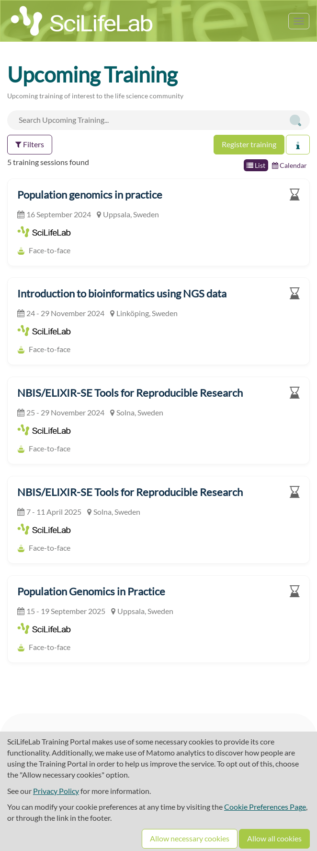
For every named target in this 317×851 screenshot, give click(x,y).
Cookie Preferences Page (265, 806)
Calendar (289, 165)
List (256, 165)
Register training (249, 144)
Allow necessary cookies (189, 838)
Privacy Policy (56, 790)
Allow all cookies (274, 838)
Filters (29, 144)
